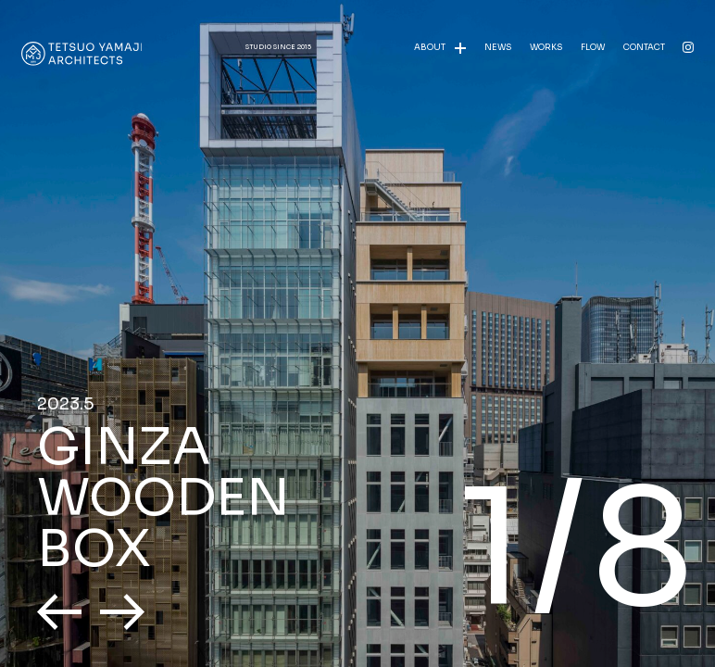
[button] (59, 612)
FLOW (593, 47)
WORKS (546, 47)
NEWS (497, 47)
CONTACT (644, 47)
